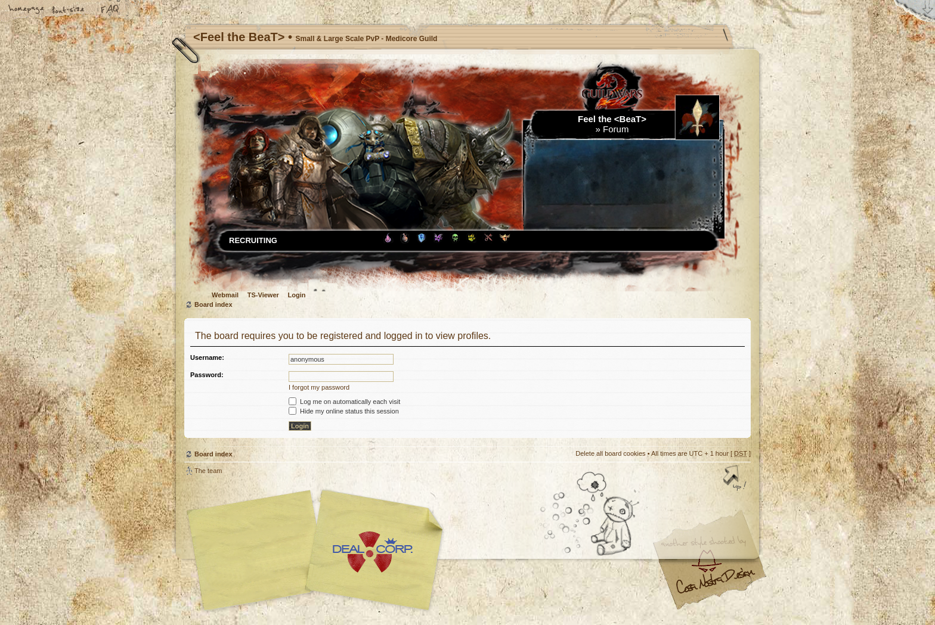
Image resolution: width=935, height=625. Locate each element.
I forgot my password (319, 387)
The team (208, 470)
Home (27, 10)
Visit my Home (715, 585)
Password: (207, 374)
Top (736, 479)
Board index (213, 304)
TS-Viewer (263, 294)
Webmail (225, 294)
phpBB (318, 550)
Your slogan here (372, 552)
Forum (616, 129)
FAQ (110, 10)
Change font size (68, 10)
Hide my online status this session (344, 411)
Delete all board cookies (610, 453)
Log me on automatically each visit (344, 401)
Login (297, 294)
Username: (207, 357)
